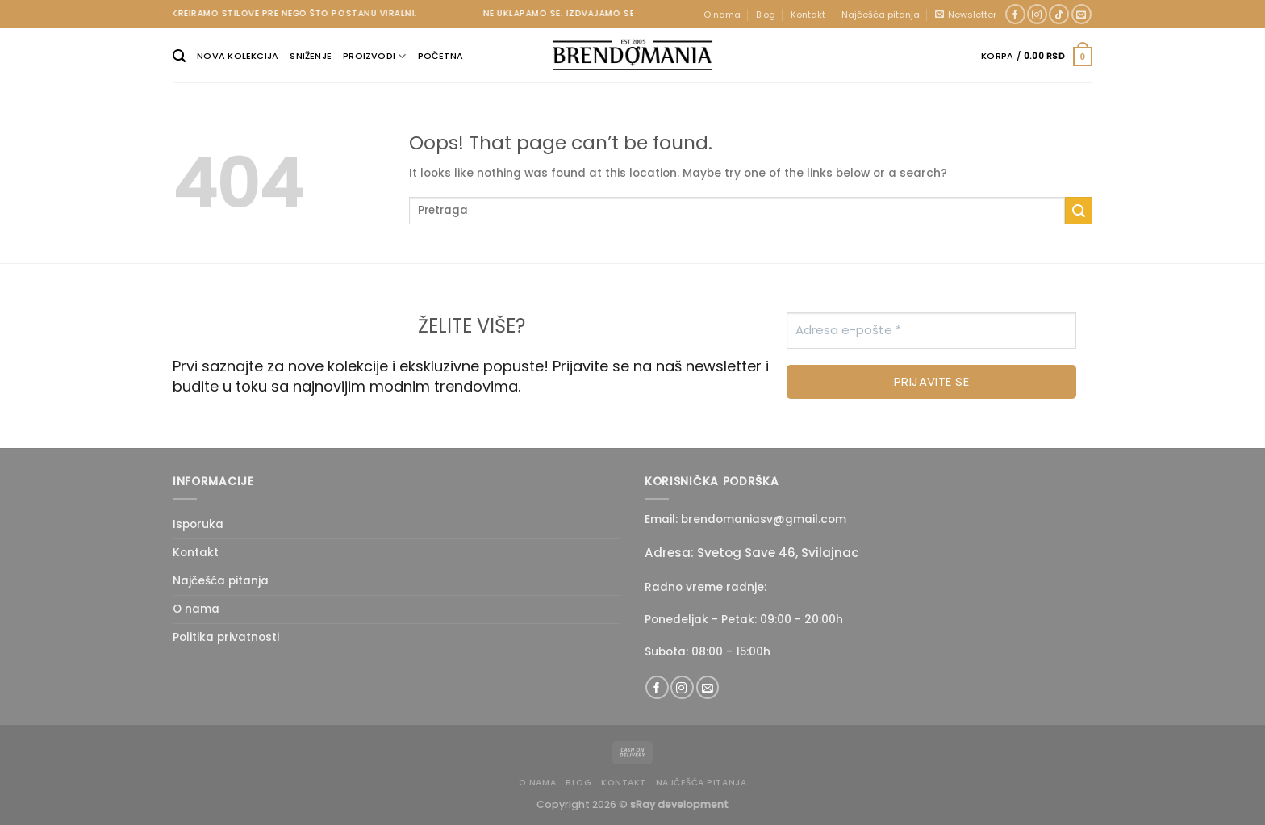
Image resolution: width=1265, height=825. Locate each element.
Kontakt (808, 14)
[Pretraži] (179, 56)
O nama (722, 14)
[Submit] (1078, 210)
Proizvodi (374, 56)
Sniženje (311, 55)
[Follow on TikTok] (1059, 14)
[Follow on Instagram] (1037, 14)
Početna (441, 55)
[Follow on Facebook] (1015, 14)
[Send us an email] (1081, 14)
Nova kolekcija (237, 55)
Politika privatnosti (226, 637)
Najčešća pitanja (880, 14)
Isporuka (198, 524)
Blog (765, 14)
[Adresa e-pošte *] (931, 330)
